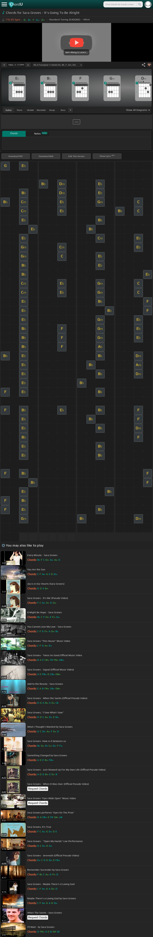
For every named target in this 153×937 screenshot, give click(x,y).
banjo (52, 110)
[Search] (139, 4)
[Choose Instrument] (70, 110)
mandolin (41, 110)
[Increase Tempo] (28, 65)
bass (63, 110)
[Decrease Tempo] (4, 65)
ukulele (30, 110)
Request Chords (37, 788)
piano (19, 110)
